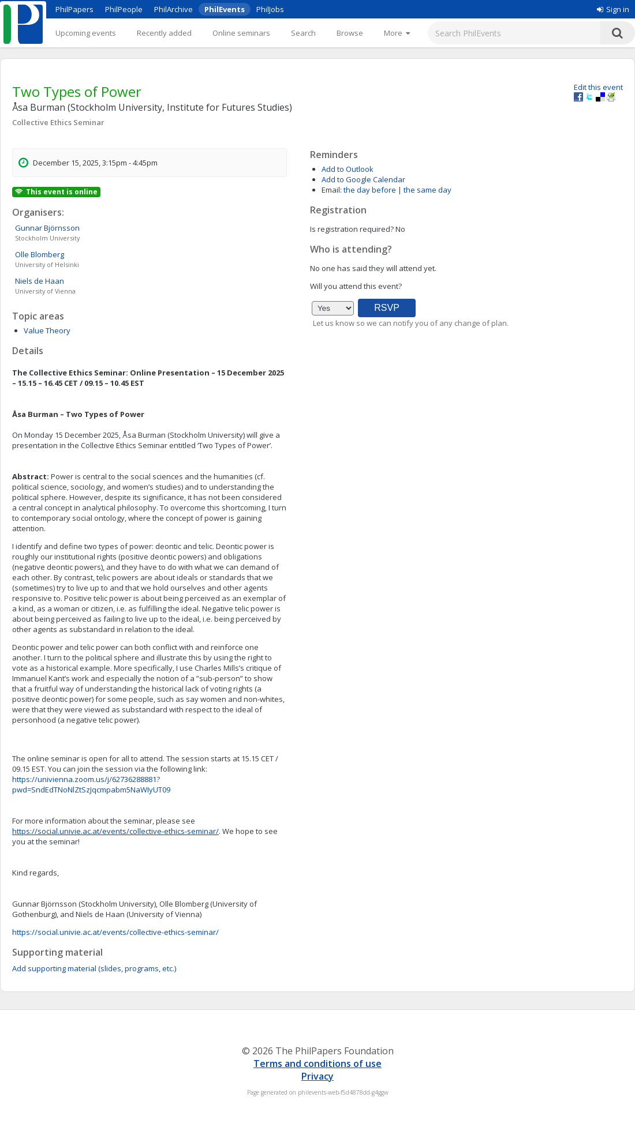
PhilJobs (270, 9)
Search (303, 33)
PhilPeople (124, 9)
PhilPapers (74, 9)
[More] (397, 33)
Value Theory (47, 330)
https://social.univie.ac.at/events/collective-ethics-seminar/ (115, 831)
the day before (369, 190)
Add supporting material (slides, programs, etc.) (94, 968)
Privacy (317, 1076)
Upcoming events (85, 33)
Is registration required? (352, 229)
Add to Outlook (347, 169)
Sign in (613, 9)
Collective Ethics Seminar (58, 122)
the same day (427, 190)
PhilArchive (173, 9)
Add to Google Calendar (363, 179)
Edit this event (598, 87)
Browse (350, 33)
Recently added (164, 33)
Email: (332, 190)
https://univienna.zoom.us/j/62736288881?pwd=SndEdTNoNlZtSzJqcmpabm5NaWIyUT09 (91, 784)
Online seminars (241, 33)
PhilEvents (224, 9)
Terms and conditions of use (317, 1063)
